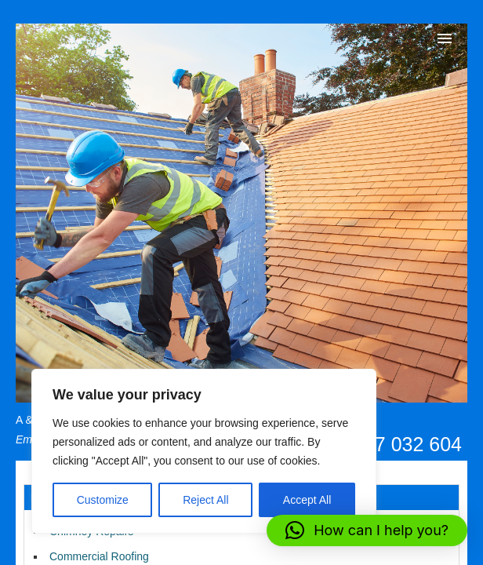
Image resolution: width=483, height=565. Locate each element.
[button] (367, 530)
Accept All (307, 500)
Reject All (205, 500)
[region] (203, 451)
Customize (103, 500)
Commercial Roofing (99, 556)
